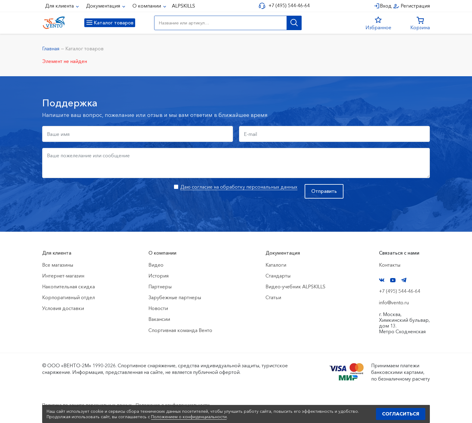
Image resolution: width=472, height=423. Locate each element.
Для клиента (60, 6)
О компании (147, 6)
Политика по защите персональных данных (92, 405)
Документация (103, 6)
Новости (158, 308)
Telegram (404, 280)
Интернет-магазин (63, 276)
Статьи (273, 297)
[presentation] (88, 196)
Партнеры (160, 287)
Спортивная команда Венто (180, 330)
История (158, 276)
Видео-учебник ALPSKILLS (295, 287)
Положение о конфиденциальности (187, 405)
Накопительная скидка (68, 287)
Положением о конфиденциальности (189, 416)
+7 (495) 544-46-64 (287, 5)
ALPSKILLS (183, 6)
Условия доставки (63, 308)
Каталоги (276, 265)
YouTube (393, 280)
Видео (155, 265)
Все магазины (57, 265)
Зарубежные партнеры (174, 297)
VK (381, 280)
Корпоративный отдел (68, 297)
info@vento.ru (394, 302)
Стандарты (278, 276)
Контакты (389, 265)
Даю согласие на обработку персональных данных (238, 187)
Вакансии (159, 319)
